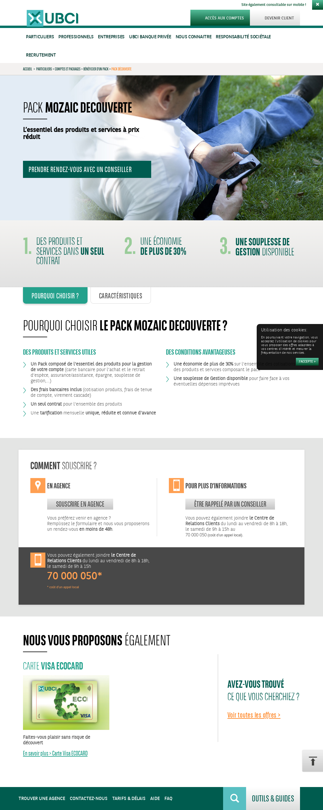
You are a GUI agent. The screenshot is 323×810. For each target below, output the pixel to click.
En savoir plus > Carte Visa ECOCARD (55, 753)
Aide (155, 798)
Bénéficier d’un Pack (95, 69)
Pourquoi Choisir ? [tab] (55, 295)
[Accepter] (307, 362)
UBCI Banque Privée (150, 37)
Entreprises (111, 37)
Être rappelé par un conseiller (230, 504)
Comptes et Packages (67, 69)
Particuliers (40, 37)
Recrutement (41, 55)
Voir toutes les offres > (254, 715)
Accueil (27, 69)
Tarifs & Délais (129, 798)
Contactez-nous (89, 798)
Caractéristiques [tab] (120, 295)
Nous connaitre (194, 37)
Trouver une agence (42, 798)
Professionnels (75, 37)
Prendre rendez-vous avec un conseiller (80, 169)
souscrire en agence (80, 504)
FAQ (168, 798)
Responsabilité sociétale (243, 37)
